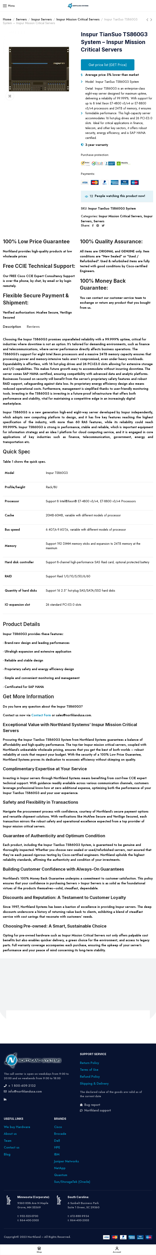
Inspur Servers (41, 19)
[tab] (12, 327)
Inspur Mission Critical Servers (78, 19)
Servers (21, 19)
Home (7, 19)
